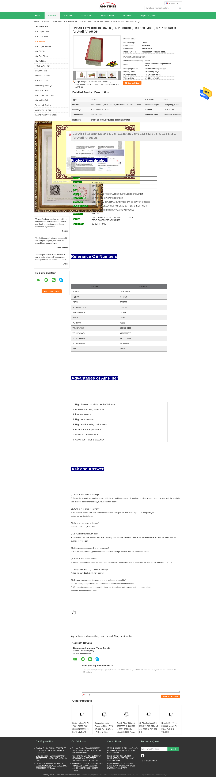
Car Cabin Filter (41, 37)
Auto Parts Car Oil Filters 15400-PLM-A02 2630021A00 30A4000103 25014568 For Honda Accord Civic (87, 758)
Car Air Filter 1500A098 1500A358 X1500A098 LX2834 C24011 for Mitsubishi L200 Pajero (126, 727)
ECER (168, 775)
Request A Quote (148, 15)
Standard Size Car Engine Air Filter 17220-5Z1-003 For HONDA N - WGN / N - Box (104, 727)
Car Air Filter (57, 21)
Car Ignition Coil (41, 100)
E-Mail (145, 761)
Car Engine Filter (42, 32)
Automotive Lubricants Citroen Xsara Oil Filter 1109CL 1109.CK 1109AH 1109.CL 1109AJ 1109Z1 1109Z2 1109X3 (87, 767)
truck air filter (127, 636)
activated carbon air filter (87, 636)
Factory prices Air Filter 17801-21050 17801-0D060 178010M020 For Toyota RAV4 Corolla (81, 729)
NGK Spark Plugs (42, 90)
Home (37, 15)
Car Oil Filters (40, 51)
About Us (68, 15)
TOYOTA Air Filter (42, 66)
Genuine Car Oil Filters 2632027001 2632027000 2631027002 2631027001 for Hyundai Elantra (87, 750)
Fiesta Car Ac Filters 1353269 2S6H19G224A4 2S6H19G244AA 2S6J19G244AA (120, 758)
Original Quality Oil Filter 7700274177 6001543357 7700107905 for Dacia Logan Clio (51, 750)
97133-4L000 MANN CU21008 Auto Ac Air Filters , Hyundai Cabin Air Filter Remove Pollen (122, 750)
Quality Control (107, 15)
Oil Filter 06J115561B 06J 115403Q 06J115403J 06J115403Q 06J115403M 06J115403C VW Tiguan (51, 766)
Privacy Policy (48, 775)
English (173, 3)
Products (52, 15)
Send (173, 749)
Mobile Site (146, 764)
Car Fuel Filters (41, 56)
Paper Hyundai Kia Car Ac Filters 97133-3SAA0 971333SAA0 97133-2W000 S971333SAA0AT (121, 766)
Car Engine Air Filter (43, 46)
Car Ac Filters (40, 61)
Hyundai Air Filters (42, 76)
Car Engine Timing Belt (44, 95)
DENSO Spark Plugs (43, 86)
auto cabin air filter (109, 636)
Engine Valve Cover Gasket (46, 115)
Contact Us (127, 15)
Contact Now (134, 83)
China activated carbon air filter (68, 775)
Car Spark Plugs (41, 81)
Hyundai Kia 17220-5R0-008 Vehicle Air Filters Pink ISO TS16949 (169, 727)
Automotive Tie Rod (43, 110)
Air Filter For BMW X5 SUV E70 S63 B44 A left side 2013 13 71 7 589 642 (148, 727)
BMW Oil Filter (41, 71)
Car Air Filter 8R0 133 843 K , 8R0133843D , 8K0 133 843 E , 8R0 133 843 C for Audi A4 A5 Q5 (97, 84)
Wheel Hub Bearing (43, 105)
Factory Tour (86, 15)
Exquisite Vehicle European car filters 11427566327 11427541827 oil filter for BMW (51, 758)
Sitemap (153, 761)
